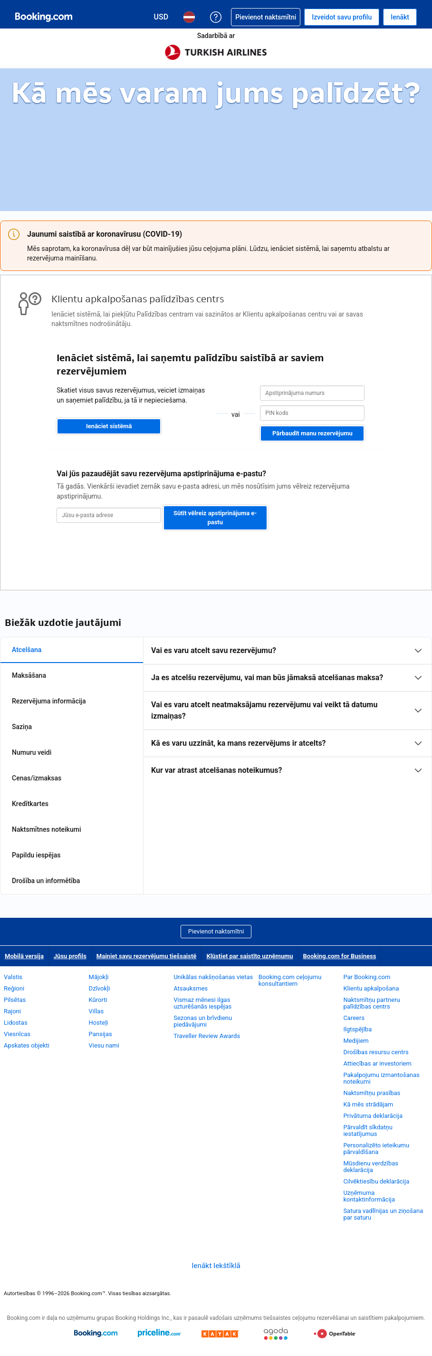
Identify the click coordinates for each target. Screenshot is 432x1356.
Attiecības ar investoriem (377, 1063)
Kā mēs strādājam (368, 1104)
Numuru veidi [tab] (31, 752)
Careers (354, 1017)
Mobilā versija (24, 956)
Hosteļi (98, 1022)
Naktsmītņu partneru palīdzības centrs (371, 1003)
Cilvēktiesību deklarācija (376, 1181)
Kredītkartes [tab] (30, 804)
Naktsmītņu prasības (371, 1092)
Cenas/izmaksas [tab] (36, 778)
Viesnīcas (17, 1034)
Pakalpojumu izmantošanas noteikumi (381, 1078)
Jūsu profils (70, 956)
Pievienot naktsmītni (216, 931)
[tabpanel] (288, 710)
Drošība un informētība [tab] (46, 881)
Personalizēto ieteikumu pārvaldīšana (376, 1148)
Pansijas (100, 1034)
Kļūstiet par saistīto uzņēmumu (249, 956)
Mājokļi (99, 977)
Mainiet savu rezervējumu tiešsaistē (146, 956)
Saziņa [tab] (22, 727)
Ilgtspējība (357, 1029)
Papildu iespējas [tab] (36, 855)
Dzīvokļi (99, 988)
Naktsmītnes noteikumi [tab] (46, 829)
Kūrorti (98, 999)
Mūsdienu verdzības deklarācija (370, 1166)
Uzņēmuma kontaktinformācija (369, 1196)
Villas (96, 1011)
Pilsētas (15, 999)
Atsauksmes (190, 988)
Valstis (13, 977)
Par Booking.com (366, 977)
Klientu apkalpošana (371, 988)
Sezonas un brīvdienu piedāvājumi (202, 1021)
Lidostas (16, 1022)
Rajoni (12, 1011)
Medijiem (355, 1040)
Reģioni (14, 988)
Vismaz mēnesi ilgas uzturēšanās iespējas (202, 1003)
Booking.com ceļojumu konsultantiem (290, 980)
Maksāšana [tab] (29, 675)
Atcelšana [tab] (26, 650)
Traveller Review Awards (206, 1035)
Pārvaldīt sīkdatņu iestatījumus (368, 1130)
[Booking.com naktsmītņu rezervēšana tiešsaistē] (43, 17)
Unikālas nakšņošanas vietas (213, 977)
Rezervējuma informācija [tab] (49, 701)
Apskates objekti (26, 1045)
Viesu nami (104, 1045)
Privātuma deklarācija (373, 1115)
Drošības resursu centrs (375, 1052)
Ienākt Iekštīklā (216, 1265)
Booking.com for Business (339, 956)
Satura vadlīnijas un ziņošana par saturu (383, 1214)
